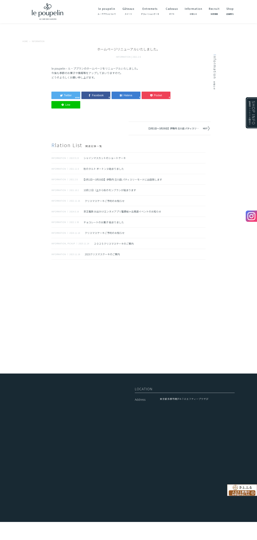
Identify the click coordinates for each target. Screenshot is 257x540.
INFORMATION (123, 56)
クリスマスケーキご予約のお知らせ (105, 201)
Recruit (214, 11)
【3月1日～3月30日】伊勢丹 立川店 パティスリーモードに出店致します (174, 128)
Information (193, 11)
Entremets (150, 11)
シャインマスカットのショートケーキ (105, 158)
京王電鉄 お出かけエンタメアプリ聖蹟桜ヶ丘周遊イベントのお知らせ (122, 211)
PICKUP (71, 243)
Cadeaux (172, 11)
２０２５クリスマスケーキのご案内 (114, 243)
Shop (230, 11)
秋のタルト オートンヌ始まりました (104, 168)
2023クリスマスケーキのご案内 (102, 254)
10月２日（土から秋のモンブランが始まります (110, 190)
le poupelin (107, 11)
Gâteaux (128, 11)
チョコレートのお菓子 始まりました (104, 222)
